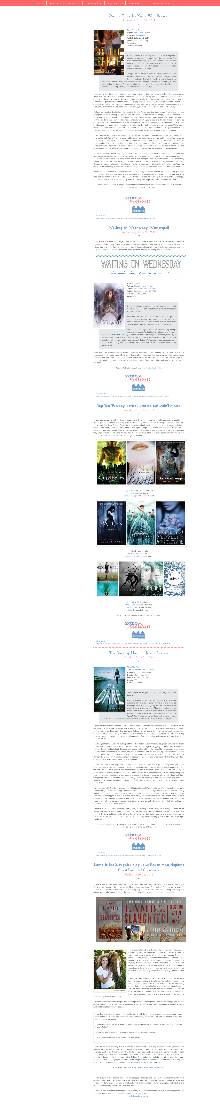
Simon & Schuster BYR (145, 289)
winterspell (145, 396)
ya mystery (149, 855)
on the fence (120, 218)
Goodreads (159, 1067)
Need (132, 493)
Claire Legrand (140, 286)
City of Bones (130, 491)
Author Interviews (162, 3)
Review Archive (137, 3)
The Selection (132, 553)
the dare (125, 855)
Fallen (132, 551)
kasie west (111, 218)
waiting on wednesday (134, 396)
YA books (167, 887)
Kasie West (138, 33)
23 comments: (101, 641)
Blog (134, 1067)
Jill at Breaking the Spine (153, 368)
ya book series (166, 643)
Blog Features (115, 3)
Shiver (130, 610)
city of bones (116, 643)
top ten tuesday (155, 643)
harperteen (103, 218)
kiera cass (136, 643)
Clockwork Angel (130, 496)
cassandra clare (105, 643)
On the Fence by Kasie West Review (139, 16)
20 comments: (101, 394)
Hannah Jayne (140, 670)
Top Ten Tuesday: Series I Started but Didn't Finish (138, 406)
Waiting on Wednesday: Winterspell (139, 228)
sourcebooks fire (115, 855)
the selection (144, 643)
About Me (55, 3)
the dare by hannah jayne (137, 855)
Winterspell (136, 283)
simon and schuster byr (118, 396)
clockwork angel (126, 643)
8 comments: (101, 216)
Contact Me (73, 3)
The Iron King (131, 607)
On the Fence (137, 30)
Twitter (147, 33)
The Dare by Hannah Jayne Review (139, 653)
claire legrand (104, 396)
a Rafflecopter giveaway (139, 1096)
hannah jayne (104, 855)
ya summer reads (150, 218)
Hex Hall (130, 602)
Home (40, 3)
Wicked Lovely (132, 556)
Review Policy (93, 3)
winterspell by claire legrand (159, 396)
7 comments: (101, 853)
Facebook (148, 1067)
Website (127, 1067)
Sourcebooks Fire (144, 672)
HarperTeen (141, 35)
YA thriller (157, 855)
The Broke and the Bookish (151, 615)
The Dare (136, 667)
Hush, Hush (130, 605)
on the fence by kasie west (134, 218)
